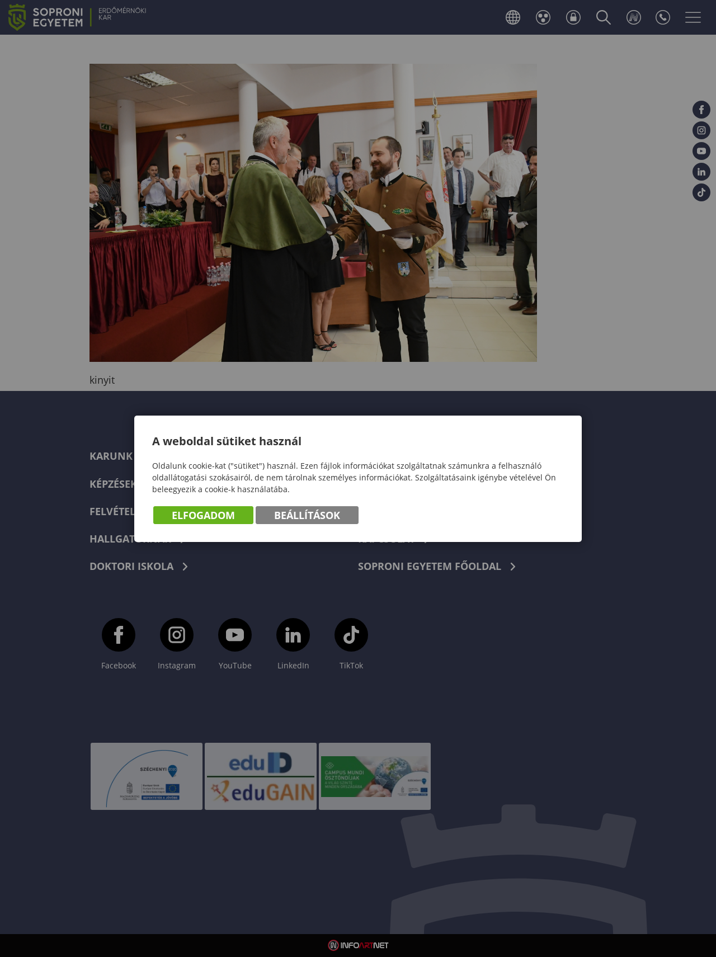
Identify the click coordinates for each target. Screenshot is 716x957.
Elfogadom (203, 515)
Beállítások (307, 515)
